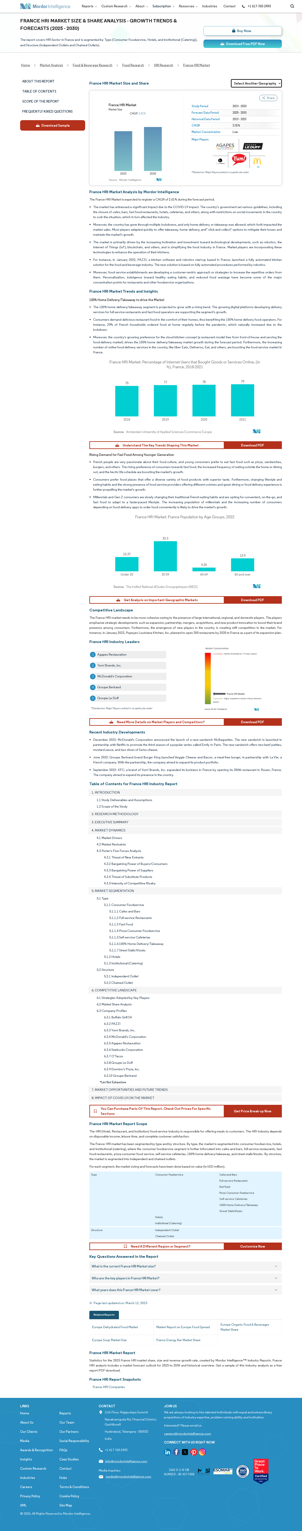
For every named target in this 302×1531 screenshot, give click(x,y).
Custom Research (115, 6)
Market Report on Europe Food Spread (183, 1327)
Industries (209, 6)
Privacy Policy (30, 1496)
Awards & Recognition (36, 1450)
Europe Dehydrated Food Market (115, 1327)
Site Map (65, 1505)
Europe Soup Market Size (109, 1340)
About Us (26, 1422)
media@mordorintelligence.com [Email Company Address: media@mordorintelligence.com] (128, 1476)
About (140, 6)
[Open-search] (293, 6)
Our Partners (68, 1432)
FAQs (63, 1450)
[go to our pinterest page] (193, 1453)
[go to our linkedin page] (167, 1453)
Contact (229, 6)
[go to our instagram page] (202, 1453)
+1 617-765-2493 (256, 6)
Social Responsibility (74, 1441)
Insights (26, 1459)
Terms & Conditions (74, 1487)
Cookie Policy (69, 1496)
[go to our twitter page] (185, 1453)
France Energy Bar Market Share (178, 1340)
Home (24, 1413)
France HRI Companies (109, 1387)
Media (24, 1441)
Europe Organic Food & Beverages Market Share (244, 1327)
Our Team (66, 1422)
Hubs (63, 1478)
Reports (88, 6)
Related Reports (104, 1314)
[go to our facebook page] (176, 1453)
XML (23, 1505)
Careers (26, 1487)
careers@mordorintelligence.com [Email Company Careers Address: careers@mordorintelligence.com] (187, 1434)
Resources (187, 6)
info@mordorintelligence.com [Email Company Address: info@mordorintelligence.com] (126, 1461)
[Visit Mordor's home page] (45, 6)
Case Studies (69, 1459)
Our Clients (28, 1432)
